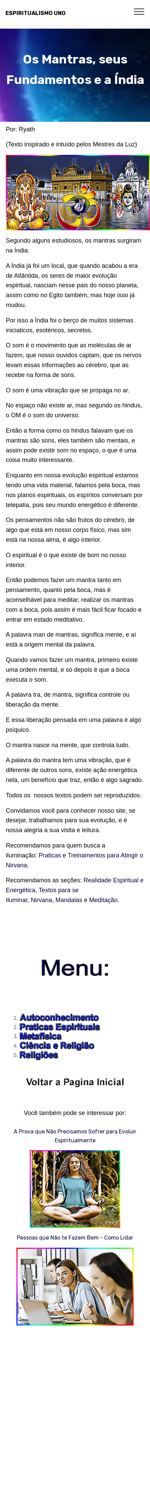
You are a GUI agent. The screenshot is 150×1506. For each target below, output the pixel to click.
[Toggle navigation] (139, 11)
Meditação (103, 900)
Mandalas (68, 900)
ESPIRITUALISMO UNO (35, 13)
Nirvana (41, 900)
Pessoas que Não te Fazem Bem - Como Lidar (75, 1237)
